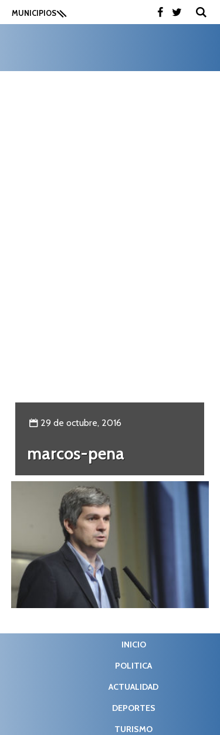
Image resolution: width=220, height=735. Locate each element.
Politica (133, 665)
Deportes (133, 708)
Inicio (133, 644)
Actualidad (133, 687)
